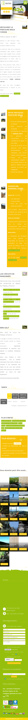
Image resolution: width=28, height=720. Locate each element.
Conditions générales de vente (12, 693)
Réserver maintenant (14, 250)
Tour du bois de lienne (10, 294)
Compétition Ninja (6, 421)
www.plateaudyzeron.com (12, 718)
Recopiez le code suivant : (14, 656)
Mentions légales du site (10, 691)
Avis (6, 696)
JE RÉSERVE (17, 443)
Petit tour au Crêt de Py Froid (11, 306)
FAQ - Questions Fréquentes (11, 688)
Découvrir (4, 489)
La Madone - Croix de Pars (11, 289)
